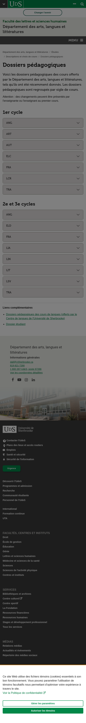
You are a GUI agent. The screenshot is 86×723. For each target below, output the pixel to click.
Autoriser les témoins (43, 710)
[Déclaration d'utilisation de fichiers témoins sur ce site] (43, 694)
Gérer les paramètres (43, 703)
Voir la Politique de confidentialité (22, 692)
